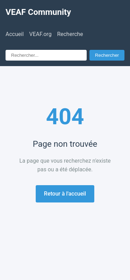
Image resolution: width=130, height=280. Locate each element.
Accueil (15, 34)
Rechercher (107, 55)
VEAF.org (40, 34)
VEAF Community (38, 12)
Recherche (70, 34)
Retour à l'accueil (65, 193)
